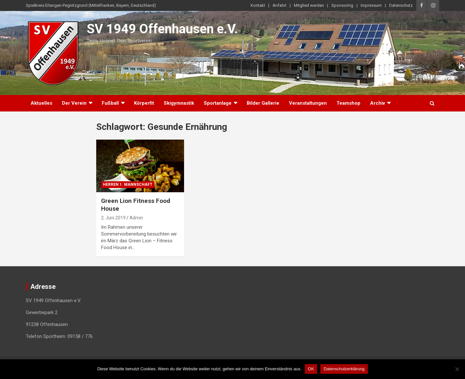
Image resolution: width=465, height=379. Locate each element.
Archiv (377, 103)
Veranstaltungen (308, 103)
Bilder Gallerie (263, 103)
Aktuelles (41, 103)
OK (311, 368)
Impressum (371, 5)
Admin (136, 217)
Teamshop (348, 103)
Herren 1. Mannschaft (127, 184)
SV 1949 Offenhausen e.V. (162, 29)
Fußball (110, 103)
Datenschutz (401, 5)
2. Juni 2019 (113, 217)
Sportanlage (218, 103)
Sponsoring (342, 5)
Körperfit (144, 103)
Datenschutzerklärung (344, 368)
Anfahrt (279, 5)
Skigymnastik (179, 103)
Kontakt (258, 5)
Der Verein (74, 103)
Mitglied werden (309, 5)
